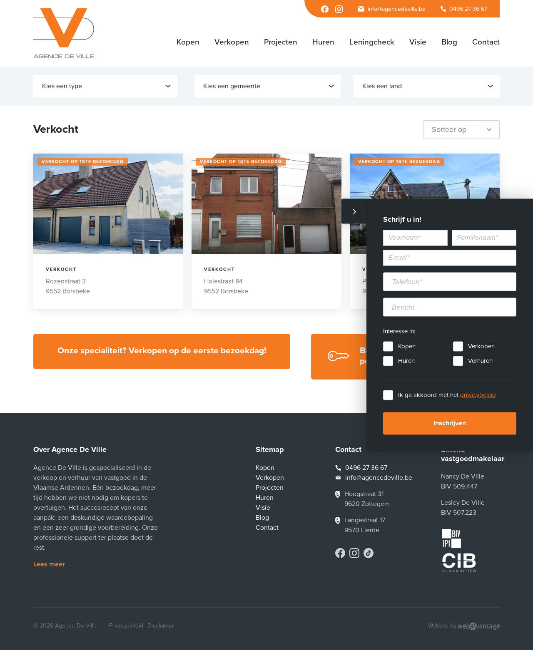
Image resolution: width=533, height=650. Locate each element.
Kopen (407, 346)
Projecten (270, 488)
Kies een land (427, 86)
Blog (262, 518)
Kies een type (106, 86)
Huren (406, 361)
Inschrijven (449, 423)
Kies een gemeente (268, 86)
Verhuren (480, 361)
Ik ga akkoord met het (447, 395)
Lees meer (49, 564)
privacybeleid (478, 395)
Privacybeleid (126, 625)
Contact (267, 527)
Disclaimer (160, 625)
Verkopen (481, 346)
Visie (263, 508)
